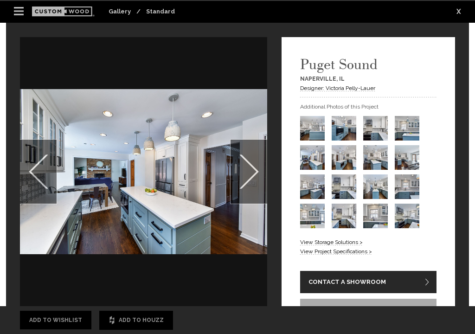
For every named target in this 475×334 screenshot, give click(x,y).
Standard (160, 11)
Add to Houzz (136, 320)
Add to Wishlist (55, 320)
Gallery (120, 11)
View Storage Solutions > (331, 242)
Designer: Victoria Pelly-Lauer (337, 88)
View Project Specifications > (336, 251)
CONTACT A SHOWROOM (347, 281)
